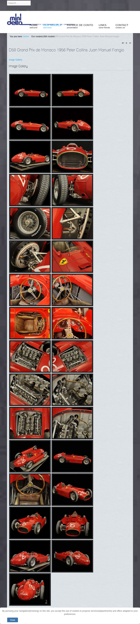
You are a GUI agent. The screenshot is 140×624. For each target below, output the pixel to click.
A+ (123, 43)
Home (26, 36)
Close (12, 620)
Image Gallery (15, 60)
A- (130, 43)
